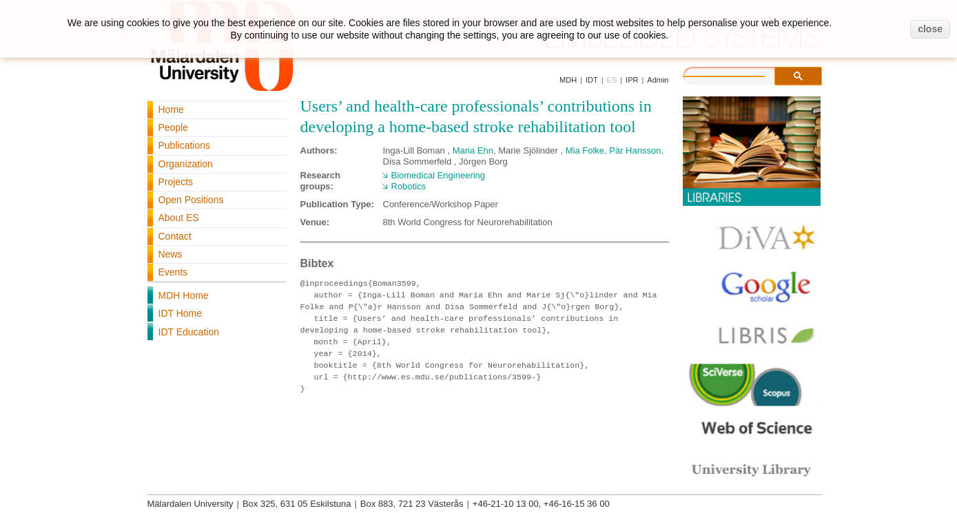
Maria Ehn (473, 150)
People (173, 127)
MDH (568, 80)
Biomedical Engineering (438, 175)
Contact (175, 236)
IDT (592, 80)
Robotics (408, 186)
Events (173, 272)
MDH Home (183, 295)
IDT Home (180, 313)
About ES (178, 217)
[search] (738, 74)
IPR (632, 80)
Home (171, 109)
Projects (176, 181)
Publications (184, 145)
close (930, 28)
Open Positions (191, 199)
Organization (185, 163)
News (170, 254)
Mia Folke (585, 150)
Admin (657, 80)
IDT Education (188, 331)
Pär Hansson (635, 150)
